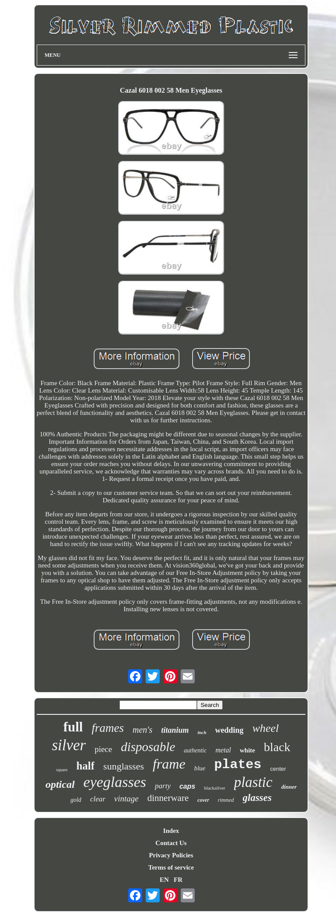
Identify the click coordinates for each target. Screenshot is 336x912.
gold (75, 800)
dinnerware (168, 798)
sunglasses (123, 766)
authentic (195, 750)
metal (223, 750)
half (85, 766)
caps (187, 786)
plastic (253, 782)
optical (60, 784)
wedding (229, 730)
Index (171, 830)
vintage (126, 798)
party (163, 786)
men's (142, 729)
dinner (289, 786)
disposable (148, 747)
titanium (175, 730)
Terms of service (171, 867)
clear (97, 799)
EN (164, 879)
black (277, 747)
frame (169, 764)
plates (237, 764)
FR (178, 879)
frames (107, 727)
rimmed (226, 800)
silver (69, 745)
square (61, 769)
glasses (257, 797)
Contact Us (170, 842)
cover (203, 800)
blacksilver (214, 787)
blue (200, 768)
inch (201, 732)
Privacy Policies (171, 855)
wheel (265, 728)
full (73, 726)
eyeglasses (115, 782)
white (247, 750)
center (278, 769)
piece (103, 749)
